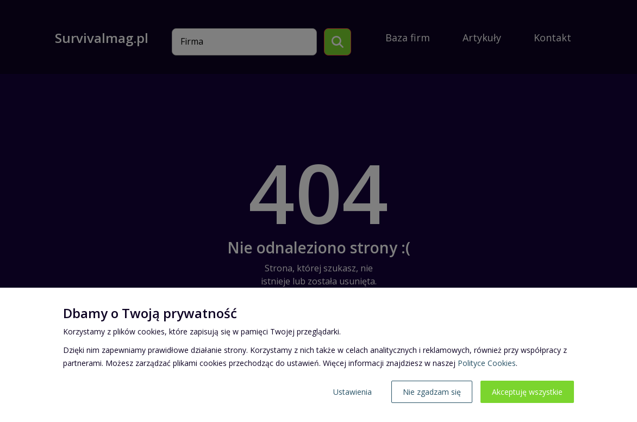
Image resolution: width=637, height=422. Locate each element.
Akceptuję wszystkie (527, 392)
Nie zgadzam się (432, 392)
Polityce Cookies (487, 363)
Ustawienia (352, 392)
